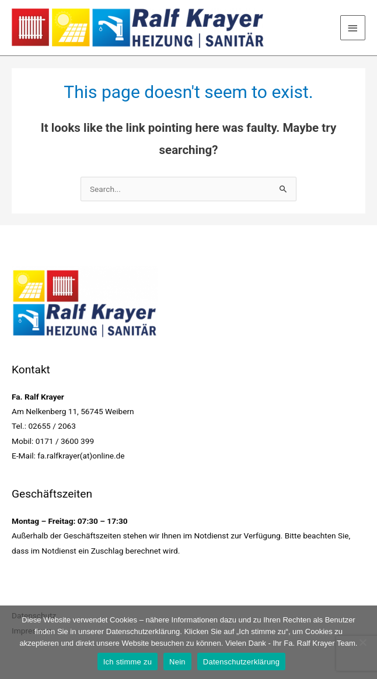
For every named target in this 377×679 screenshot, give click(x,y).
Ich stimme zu (127, 661)
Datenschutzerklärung (241, 661)
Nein (177, 661)
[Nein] (362, 642)
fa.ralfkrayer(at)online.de (80, 455)
